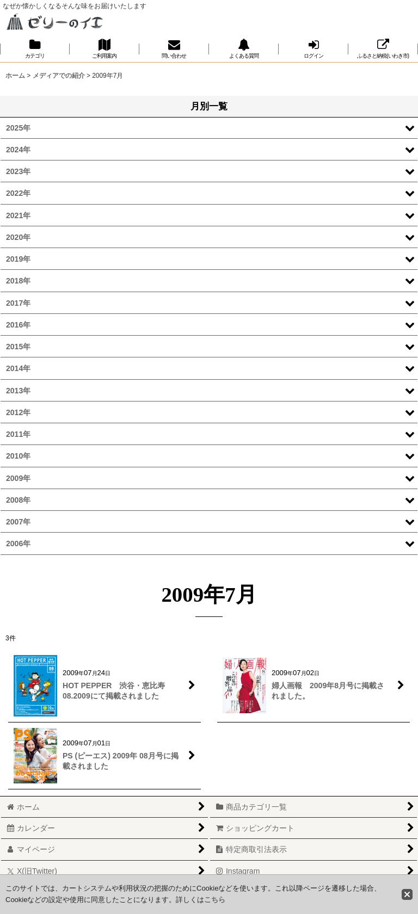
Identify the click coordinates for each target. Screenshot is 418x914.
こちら (214, 900)
